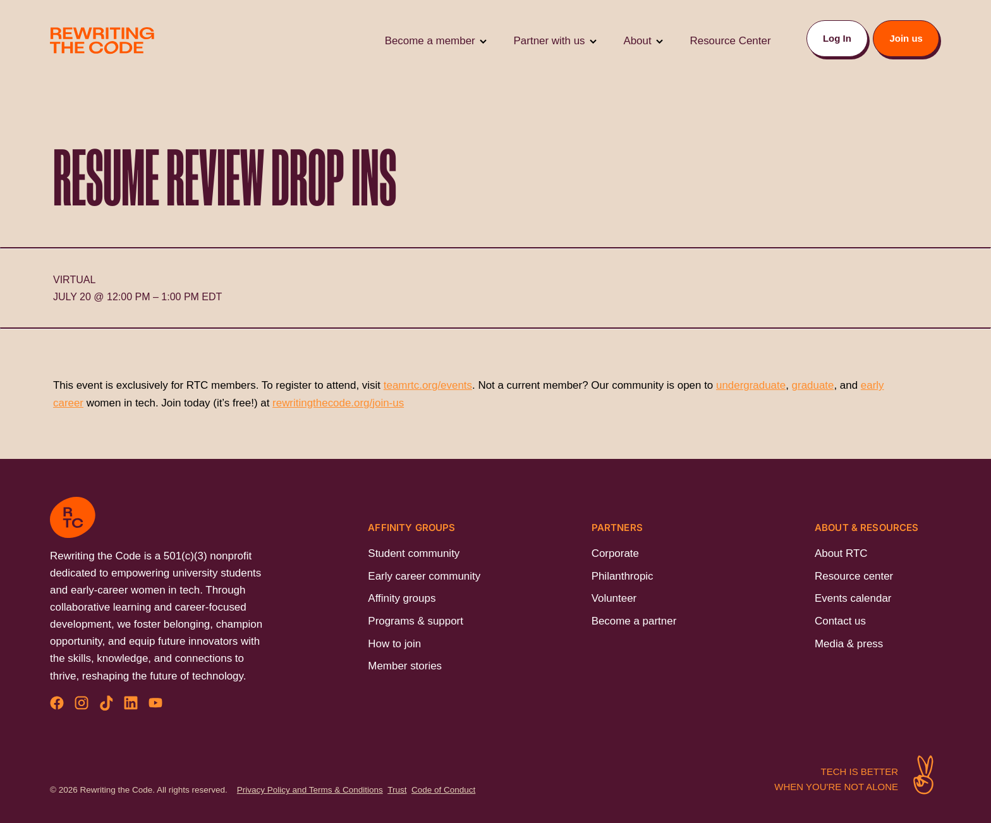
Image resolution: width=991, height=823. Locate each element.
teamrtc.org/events (428, 385)
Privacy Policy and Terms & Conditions (310, 790)
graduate (813, 385)
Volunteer (614, 598)
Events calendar (853, 598)
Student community (413, 553)
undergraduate (751, 385)
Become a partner (634, 621)
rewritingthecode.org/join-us (338, 403)
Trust (396, 790)
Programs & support (415, 621)
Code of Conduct (443, 790)
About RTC (841, 553)
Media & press (849, 644)
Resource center (854, 576)
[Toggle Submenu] (483, 40)
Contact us (840, 621)
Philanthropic (623, 576)
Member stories (405, 666)
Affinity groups (401, 598)
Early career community (424, 576)
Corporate (615, 553)
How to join (394, 644)
